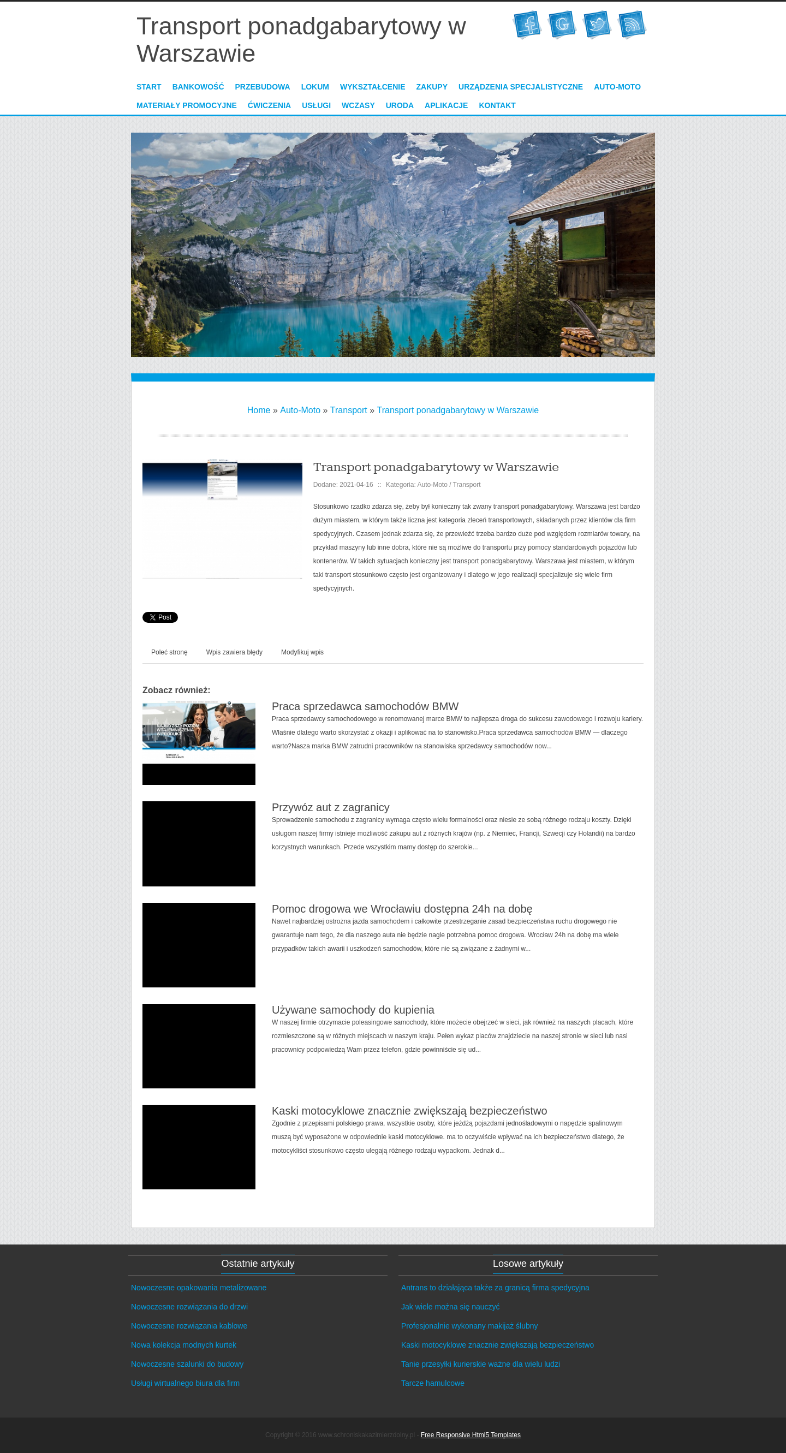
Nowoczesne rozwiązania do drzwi (189, 1306)
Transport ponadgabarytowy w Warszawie (458, 410)
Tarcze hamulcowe (433, 1383)
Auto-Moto (300, 410)
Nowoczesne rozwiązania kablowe (189, 1325)
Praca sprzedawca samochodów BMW (365, 706)
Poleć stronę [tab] (169, 652)
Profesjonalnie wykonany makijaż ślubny (469, 1325)
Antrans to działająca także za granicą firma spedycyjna (495, 1287)
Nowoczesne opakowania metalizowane (198, 1287)
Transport (348, 410)
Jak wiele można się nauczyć (450, 1306)
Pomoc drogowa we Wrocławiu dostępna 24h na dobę (402, 909)
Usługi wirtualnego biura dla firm (185, 1383)
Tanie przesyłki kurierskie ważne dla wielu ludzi (480, 1364)
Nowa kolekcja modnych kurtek (183, 1345)
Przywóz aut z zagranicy (331, 807)
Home (259, 410)
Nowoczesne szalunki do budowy (187, 1364)
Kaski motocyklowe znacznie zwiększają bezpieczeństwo (409, 1111)
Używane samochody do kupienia (353, 1010)
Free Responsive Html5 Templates (471, 1435)
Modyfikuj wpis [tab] (302, 652)
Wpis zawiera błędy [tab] (234, 652)
